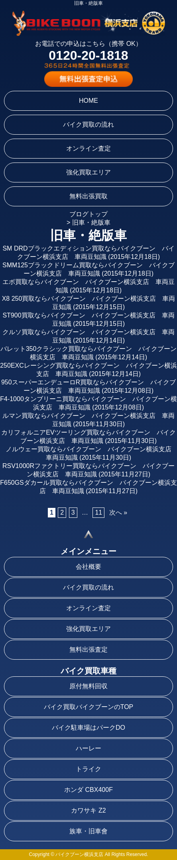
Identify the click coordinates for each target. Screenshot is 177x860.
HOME (88, 100)
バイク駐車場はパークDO (88, 727)
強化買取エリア (88, 172)
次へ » (118, 512)
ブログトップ (88, 214)
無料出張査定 (88, 649)
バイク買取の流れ (88, 124)
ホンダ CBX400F (88, 789)
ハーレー (88, 748)
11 (98, 512)
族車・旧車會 (88, 831)
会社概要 (88, 566)
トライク (88, 769)
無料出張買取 (88, 196)
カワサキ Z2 (88, 810)
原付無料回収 (88, 686)
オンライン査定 (88, 148)
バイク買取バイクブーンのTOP (89, 706)
